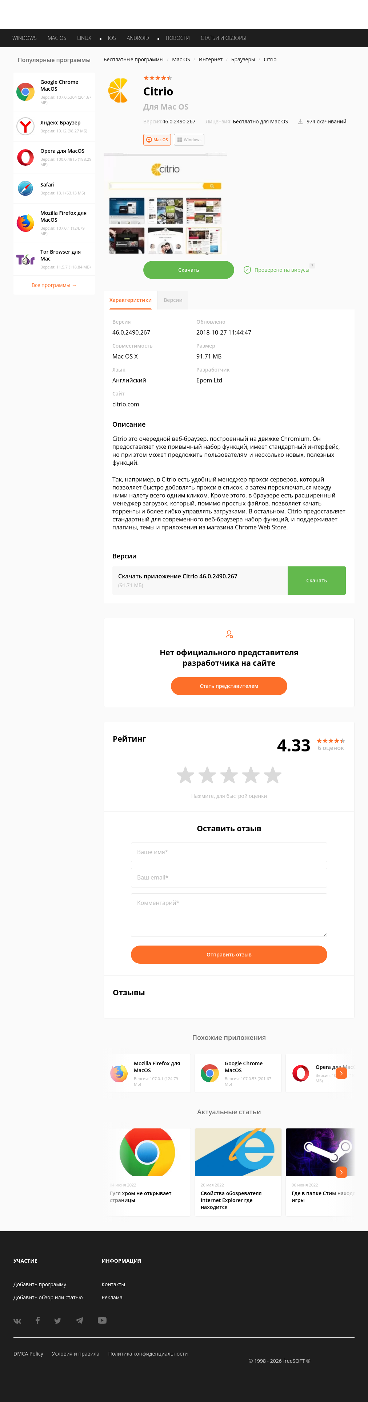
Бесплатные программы (134, 59)
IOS (112, 37)
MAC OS (57, 37)
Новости (178, 37)
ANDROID (138, 37)
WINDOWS (24, 37)
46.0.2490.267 (169, 121)
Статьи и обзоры (223, 37)
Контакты (113, 1284)
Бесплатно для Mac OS (260, 121)
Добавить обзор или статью (48, 1297)
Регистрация (311, 13)
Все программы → (54, 285)
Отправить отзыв (229, 954)
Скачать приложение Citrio (177, 576)
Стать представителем (229, 685)
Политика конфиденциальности (148, 1353)
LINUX (84, 37)
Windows (189, 140)
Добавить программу (39, 1284)
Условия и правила (75, 1353)
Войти (283, 13)
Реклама (112, 1297)
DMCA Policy (28, 1353)
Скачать (188, 269)
